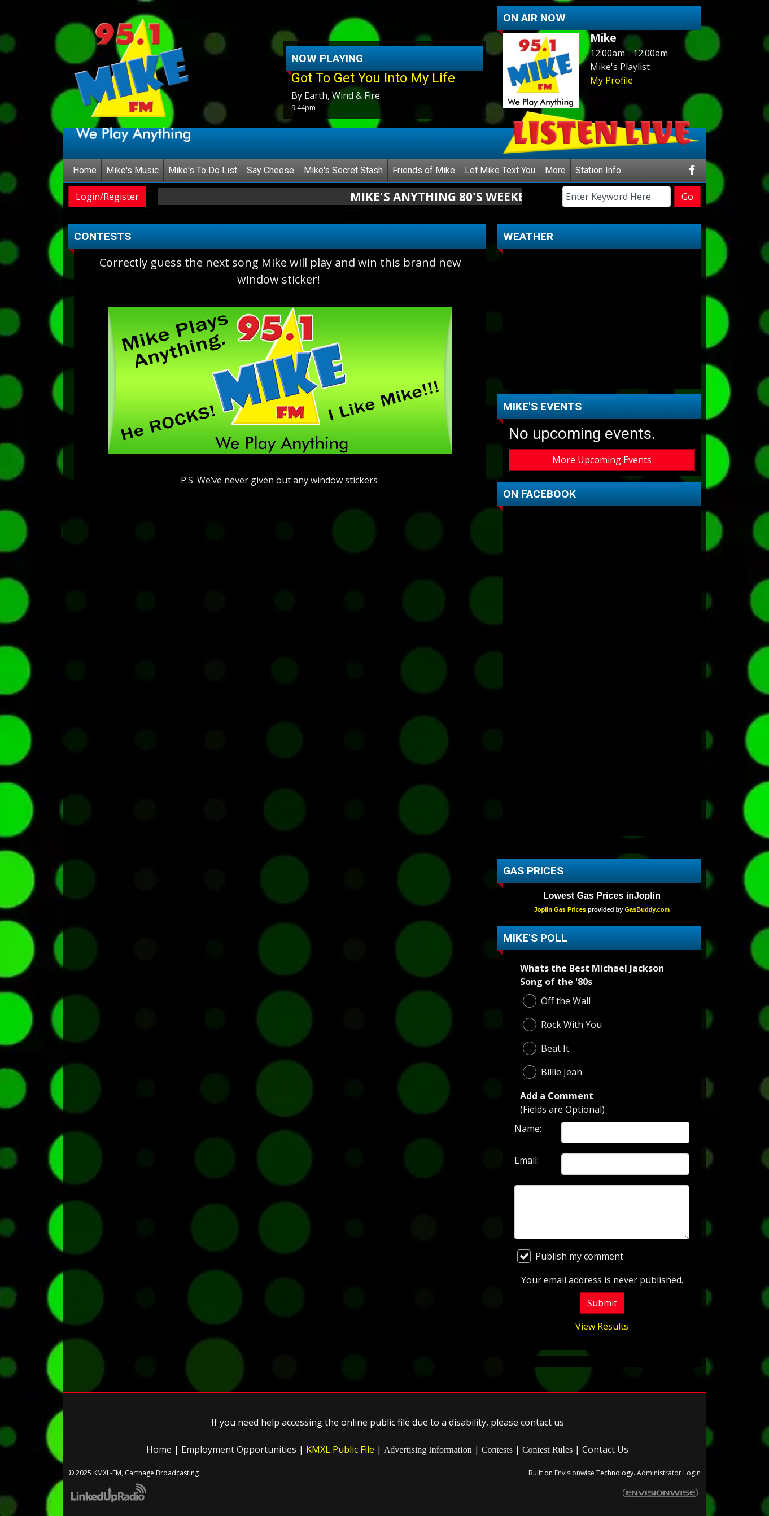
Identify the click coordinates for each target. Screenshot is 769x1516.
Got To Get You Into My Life (373, 78)
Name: (527, 1128)
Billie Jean (552, 1072)
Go (687, 196)
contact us (542, 1422)
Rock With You (562, 1024)
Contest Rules (547, 1449)
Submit (602, 1303)
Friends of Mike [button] (423, 170)
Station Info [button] (598, 170)
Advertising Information (428, 1449)
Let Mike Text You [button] (500, 170)
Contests (497, 1449)
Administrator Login (669, 1473)
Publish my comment (570, 1256)
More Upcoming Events (602, 460)
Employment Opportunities (238, 1449)
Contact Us (605, 1449)
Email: (526, 1160)
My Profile (611, 80)
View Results (601, 1326)
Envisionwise (574, 1473)
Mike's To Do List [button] (202, 170)
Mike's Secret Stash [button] (343, 170)
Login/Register (107, 196)
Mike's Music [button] (132, 170)
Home (85, 170)
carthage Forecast (602, 377)
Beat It (546, 1048)
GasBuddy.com (647, 909)
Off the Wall (557, 1001)
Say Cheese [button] (270, 170)
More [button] (555, 170)
